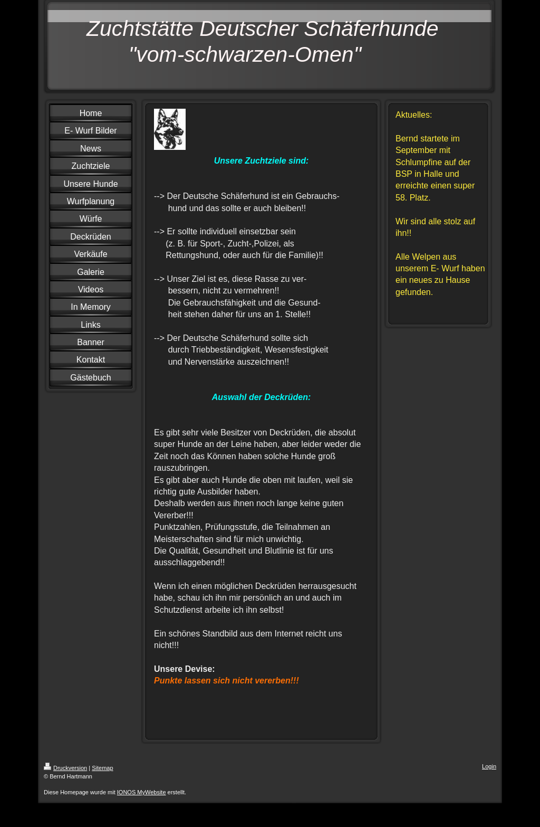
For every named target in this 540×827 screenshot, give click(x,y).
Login (489, 766)
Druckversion (65, 768)
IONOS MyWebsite (141, 792)
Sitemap (102, 768)
